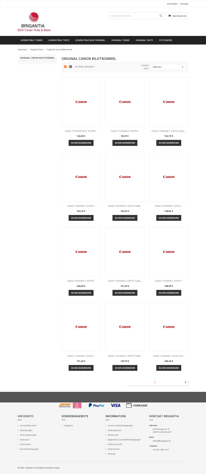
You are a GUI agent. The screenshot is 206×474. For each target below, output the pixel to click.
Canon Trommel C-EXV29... (81, 280)
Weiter (185, 382)
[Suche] (136, 15)
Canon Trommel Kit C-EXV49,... (81, 130)
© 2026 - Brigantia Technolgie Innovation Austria (39, 467)
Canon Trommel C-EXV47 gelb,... (125, 355)
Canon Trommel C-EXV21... (169, 205)
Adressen (24, 439)
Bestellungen (26, 430)
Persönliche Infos (28, 425)
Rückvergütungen (28, 434)
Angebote (68, 425)
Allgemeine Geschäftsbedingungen (124, 439)
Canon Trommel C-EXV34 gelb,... (125, 205)
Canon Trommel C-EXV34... (125, 130)
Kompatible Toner (31, 40)
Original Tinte (144, 40)
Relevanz (168, 67)
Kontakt (184, 3)
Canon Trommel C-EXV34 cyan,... (169, 130)
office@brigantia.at (161, 440)
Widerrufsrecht (114, 444)
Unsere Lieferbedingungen (120, 425)
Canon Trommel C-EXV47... (169, 280)
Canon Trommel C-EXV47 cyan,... (125, 280)
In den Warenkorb (81, 142)
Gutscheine (25, 444)
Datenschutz (113, 449)
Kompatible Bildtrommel (90, 40)
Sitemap (111, 453)
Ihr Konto (26, 416)
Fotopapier (165, 40)
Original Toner (120, 40)
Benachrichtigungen (29, 449)
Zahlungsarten (114, 430)
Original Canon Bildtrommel (37, 58)
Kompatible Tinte (59, 40)
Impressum (112, 434)
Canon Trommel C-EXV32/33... (169, 355)
